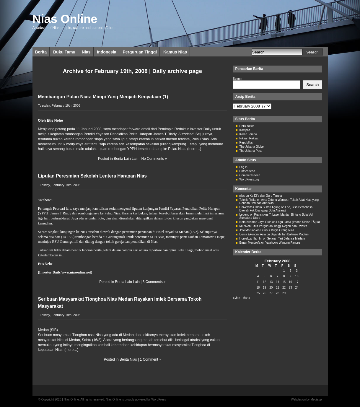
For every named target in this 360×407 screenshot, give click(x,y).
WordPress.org (249, 179)
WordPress (158, 399)
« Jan (236, 297)
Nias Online (64, 18)
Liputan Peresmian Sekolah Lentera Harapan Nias (92, 175)
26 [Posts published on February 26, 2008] (264, 293)
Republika (246, 142)
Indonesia (106, 52)
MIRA (243, 226)
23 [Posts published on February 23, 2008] (290, 287)
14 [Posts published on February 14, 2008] (277, 282)
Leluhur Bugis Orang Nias (277, 230)
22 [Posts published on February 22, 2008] (284, 287)
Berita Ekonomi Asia (253, 234)
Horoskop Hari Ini (251, 238)
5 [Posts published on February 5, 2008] (264, 276)
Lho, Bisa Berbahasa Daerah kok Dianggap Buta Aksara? (276, 209)
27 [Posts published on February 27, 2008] (271, 293)
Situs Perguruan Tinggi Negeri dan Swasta (279, 226)
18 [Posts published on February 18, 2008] (258, 287)
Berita (41, 52)
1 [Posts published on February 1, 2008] (284, 270)
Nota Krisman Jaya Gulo (255, 222)
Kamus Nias (175, 52)
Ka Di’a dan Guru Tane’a (266, 195)
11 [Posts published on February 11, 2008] (258, 282)
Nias (86, 52)
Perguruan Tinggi (140, 52)
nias (242, 195)
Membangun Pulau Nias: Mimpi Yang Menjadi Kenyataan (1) (103, 96)
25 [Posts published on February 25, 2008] (258, 293)
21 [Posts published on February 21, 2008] (277, 287)
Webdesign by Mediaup (306, 399)
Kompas (245, 130)
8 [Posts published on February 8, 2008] (284, 276)
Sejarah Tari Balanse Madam (290, 234)
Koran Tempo (248, 134)
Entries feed (247, 171)
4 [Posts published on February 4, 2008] (258, 276)
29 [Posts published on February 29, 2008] (284, 293)
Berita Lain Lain (126, 159)
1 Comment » (150, 359)
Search (237, 78)
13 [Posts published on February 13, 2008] (271, 282)
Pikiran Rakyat (249, 138)
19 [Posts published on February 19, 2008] (264, 287)
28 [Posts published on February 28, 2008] (277, 293)
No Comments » (154, 159)
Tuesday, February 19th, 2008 (59, 105)
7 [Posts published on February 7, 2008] (277, 276)
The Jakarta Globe (252, 146)
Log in (243, 167)
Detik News (247, 126)
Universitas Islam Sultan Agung (260, 207)
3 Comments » (154, 282)
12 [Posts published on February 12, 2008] (264, 282)
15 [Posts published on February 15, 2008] (284, 282)
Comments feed (250, 175)
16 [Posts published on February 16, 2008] (290, 282)
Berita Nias (128, 359)
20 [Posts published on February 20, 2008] (271, 287)
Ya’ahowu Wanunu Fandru (282, 242)
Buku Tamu (64, 52)
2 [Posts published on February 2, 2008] (290, 270)
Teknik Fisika (248, 199)
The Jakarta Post (251, 150)
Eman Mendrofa (250, 242)
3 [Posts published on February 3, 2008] (297, 270)
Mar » (246, 297)
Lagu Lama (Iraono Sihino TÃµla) (298, 222)
